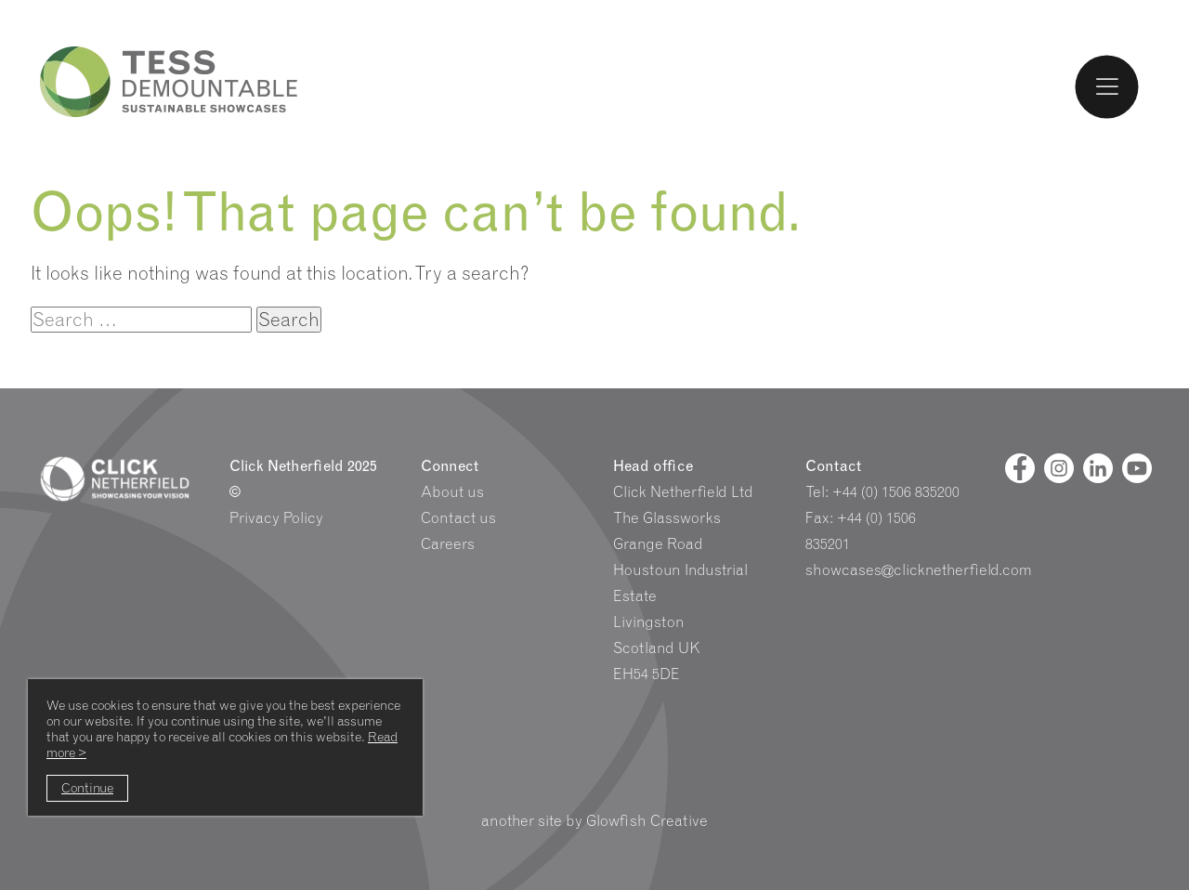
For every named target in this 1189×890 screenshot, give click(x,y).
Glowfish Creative (647, 821)
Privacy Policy (276, 518)
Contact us (458, 518)
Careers (448, 544)
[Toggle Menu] (1107, 86)
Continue (87, 788)
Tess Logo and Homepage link (169, 82)
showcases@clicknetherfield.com (918, 570)
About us (452, 492)
